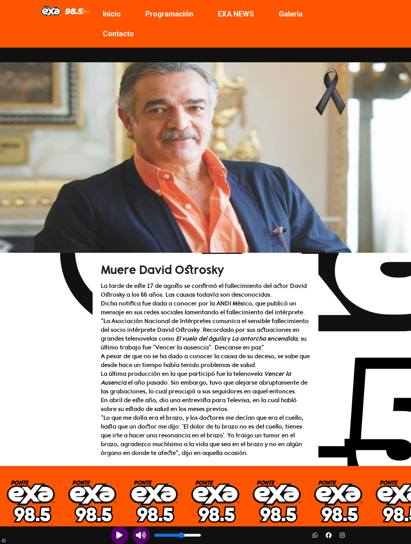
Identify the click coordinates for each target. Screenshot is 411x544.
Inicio (112, 14)
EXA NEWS (236, 14)
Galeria (291, 14)
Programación (169, 14)
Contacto (118, 33)
